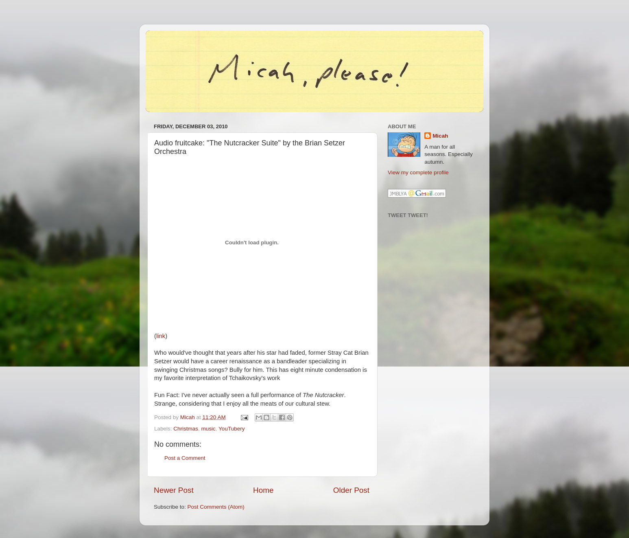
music (208, 429)
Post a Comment (184, 458)
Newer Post (174, 490)
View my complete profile (418, 172)
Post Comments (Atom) (216, 507)
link (160, 336)
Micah (440, 136)
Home (263, 490)
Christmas (185, 429)
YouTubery (231, 429)
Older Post (351, 490)
